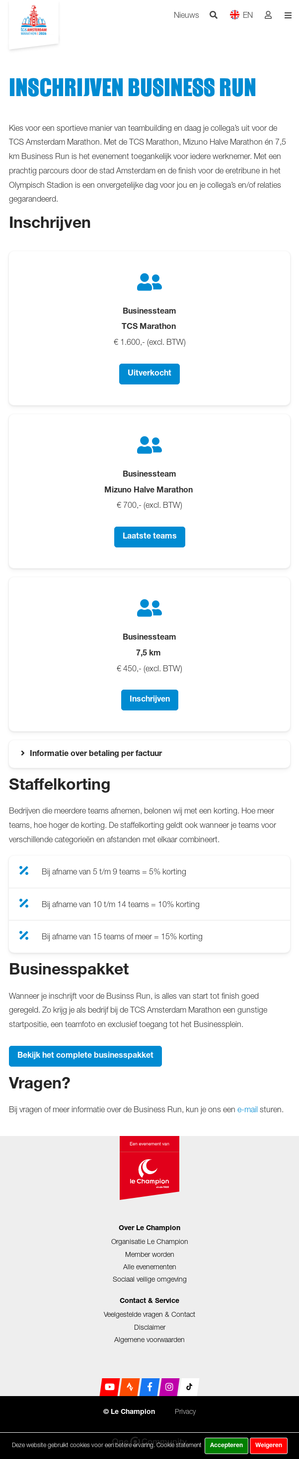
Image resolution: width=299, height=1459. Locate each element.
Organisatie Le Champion (149, 1241)
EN (241, 14)
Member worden (149, 1254)
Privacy (185, 1411)
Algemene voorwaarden (149, 1339)
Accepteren (226, 1446)
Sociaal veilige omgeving (150, 1279)
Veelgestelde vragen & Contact (149, 1314)
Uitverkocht (149, 374)
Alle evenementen (149, 1266)
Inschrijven (150, 700)
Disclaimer (149, 1327)
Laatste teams (150, 537)
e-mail (247, 1109)
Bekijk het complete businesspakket (85, 1056)
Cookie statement (179, 1445)
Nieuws (186, 14)
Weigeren (268, 1446)
